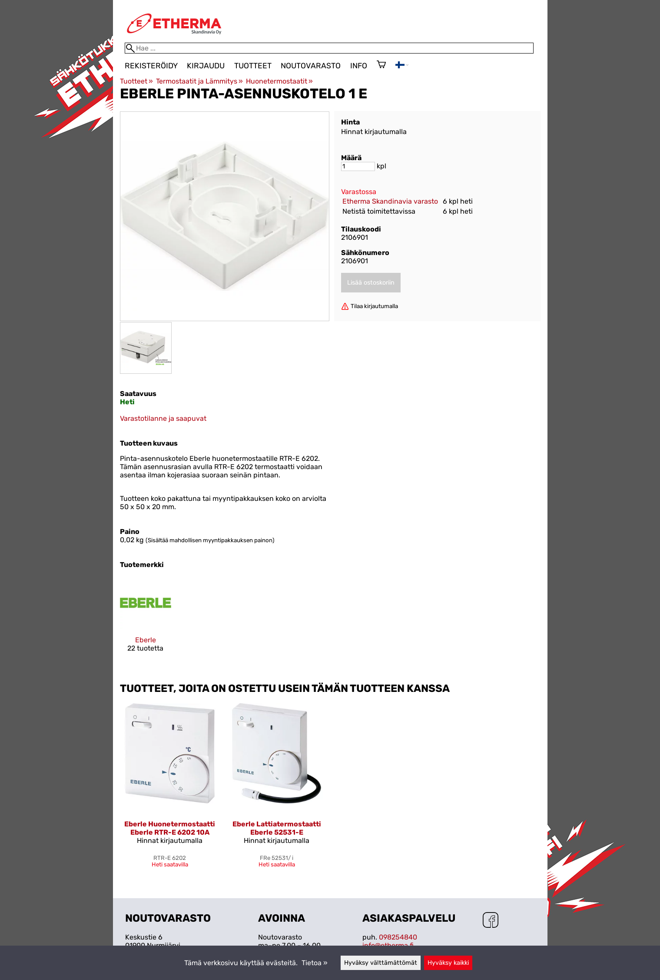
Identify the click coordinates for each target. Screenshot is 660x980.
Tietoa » (315, 963)
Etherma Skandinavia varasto (390, 201)
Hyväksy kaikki (448, 963)
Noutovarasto (311, 65)
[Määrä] (358, 166)
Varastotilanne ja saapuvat (163, 418)
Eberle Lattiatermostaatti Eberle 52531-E (276, 828)
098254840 (398, 937)
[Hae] (329, 48)
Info (358, 65)
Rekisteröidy (151, 65)
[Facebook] (490, 921)
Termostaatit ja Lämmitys (199, 81)
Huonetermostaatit (279, 81)
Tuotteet (253, 65)
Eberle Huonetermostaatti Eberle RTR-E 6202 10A (169, 828)
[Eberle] (146, 622)
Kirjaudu (206, 65)
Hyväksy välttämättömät (380, 963)
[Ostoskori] (381, 65)
